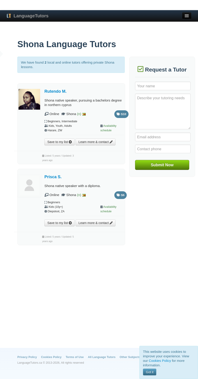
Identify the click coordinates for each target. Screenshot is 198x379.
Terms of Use (75, 357)
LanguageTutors (31, 15)
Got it (149, 372)
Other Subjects (130, 357)
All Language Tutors (101, 357)
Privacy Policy (27, 357)
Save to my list (59, 142)
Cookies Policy (51, 357)
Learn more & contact (95, 142)
